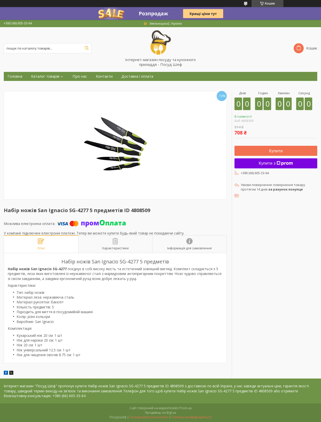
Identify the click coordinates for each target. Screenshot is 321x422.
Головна (15, 76)
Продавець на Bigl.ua (160, 412)
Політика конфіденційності (191, 417)
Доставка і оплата (137, 76)
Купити (276, 151)
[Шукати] (87, 48)
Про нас (79, 76)
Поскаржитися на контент (149, 417)
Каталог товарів (45, 76)
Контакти (104, 76)
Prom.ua (186, 408)
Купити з (276, 163)
